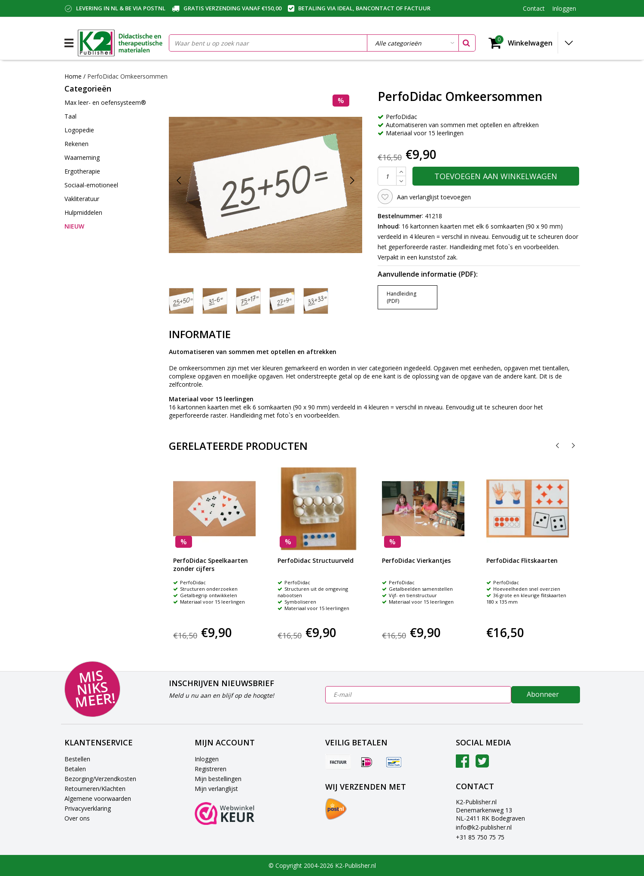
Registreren (210, 769)
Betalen (75, 769)
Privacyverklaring (87, 808)
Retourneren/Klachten (94, 788)
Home (73, 76)
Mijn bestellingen (218, 779)
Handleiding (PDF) (401, 297)
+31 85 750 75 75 (480, 837)
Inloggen (207, 759)
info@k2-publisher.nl (484, 827)
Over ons (77, 818)
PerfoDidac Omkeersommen (127, 76)
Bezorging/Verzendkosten (100, 779)
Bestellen (77, 759)
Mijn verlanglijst (216, 788)
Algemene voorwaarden (97, 798)
